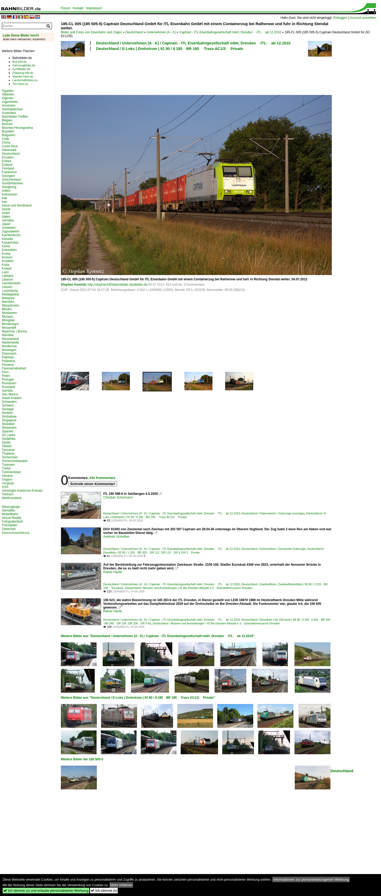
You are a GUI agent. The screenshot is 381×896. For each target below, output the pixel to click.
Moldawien (9, 313)
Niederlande (10, 342)
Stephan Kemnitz (74, 284)
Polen (6, 376)
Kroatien (8, 261)
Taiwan (7, 446)
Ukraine (7, 476)
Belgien (7, 120)
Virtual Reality (11, 518)
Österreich (9, 353)
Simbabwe (9, 416)
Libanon (7, 279)
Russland (8, 387)
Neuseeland (10, 339)
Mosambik (9, 328)
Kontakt (78, 8)
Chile (5, 139)
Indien (6, 191)
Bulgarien (8, 135)
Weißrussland (11, 498)
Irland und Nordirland (16, 205)
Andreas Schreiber (116, 536)
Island (6, 209)
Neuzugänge (11, 507)
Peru (5, 372)
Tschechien (10, 457)
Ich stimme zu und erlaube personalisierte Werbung (45, 891)
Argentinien (10, 102)
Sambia (7, 390)
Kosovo (7, 257)
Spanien (7, 431)
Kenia (6, 246)
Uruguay (8, 483)
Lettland (7, 276)
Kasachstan (10, 242)
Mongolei (8, 320)
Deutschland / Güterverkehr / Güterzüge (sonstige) (273, 513)
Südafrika (8, 439)
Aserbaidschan (12, 109)
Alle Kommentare (102, 478)
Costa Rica (9, 146)
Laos (5, 272)
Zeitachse (9, 529)
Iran (4, 202)
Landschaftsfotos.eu (25, 80)
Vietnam (7, 494)
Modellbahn (10, 514)
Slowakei (8, 424)
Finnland (8, 168)
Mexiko (7, 309)
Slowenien (9, 427)
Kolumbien (9, 250)
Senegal (7, 409)
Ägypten (7, 91)
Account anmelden (363, 18)
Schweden (9, 402)
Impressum (94, 8)
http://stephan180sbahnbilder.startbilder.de (117, 284)
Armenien (8, 105)
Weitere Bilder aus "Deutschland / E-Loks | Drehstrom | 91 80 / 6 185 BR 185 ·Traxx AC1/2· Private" (138, 698)
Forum (65, 8)
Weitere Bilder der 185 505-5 (82, 759)
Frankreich (9, 172)
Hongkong (9, 187)
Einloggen (340, 18)
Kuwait (6, 268)
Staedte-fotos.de (22, 76)
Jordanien (9, 228)
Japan (6, 224)
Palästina (8, 361)
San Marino (10, 394)
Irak (4, 198)
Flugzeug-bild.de (22, 72)
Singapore (9, 420)
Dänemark (9, 150)
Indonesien (9, 194)
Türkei (6, 468)
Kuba (5, 265)
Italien (6, 216)
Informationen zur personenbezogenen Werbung (311, 879)
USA (5, 487)
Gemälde (8, 510)
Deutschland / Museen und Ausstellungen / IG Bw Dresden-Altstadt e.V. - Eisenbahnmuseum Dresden (188, 587)
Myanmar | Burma (14, 331)
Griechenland (11, 179)
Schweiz (8, 405)
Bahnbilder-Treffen (15, 116)
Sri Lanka (8, 435)
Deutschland (134, 32)
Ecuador (8, 157)
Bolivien (7, 124)
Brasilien (8, 131)
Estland (7, 165)
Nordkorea (9, 346)
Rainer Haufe (112, 572)
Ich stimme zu (104, 891)
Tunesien (8, 465)
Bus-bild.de (19, 61)
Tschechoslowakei (15, 461)
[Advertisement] (196, 72)
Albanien (8, 94)
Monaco (7, 316)
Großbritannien (12, 183)
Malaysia (8, 298)
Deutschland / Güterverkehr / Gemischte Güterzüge (274, 548)
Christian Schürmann (118, 497)
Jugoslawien (10, 231)
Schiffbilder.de (21, 69)
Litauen (7, 287)
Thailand (8, 453)
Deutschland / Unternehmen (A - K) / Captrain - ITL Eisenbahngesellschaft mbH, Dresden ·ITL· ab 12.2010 (193, 43)
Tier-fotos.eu (20, 83)
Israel (6, 213)
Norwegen (9, 350)
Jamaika (8, 220)
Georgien (8, 176)
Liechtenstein (11, 283)
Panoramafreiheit (14, 368)
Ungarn (7, 479)
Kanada (7, 239)
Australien (9, 113)
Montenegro (10, 324)
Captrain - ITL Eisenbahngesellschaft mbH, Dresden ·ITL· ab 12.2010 (230, 32)
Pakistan (8, 357)
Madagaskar (10, 294)
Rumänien (9, 383)
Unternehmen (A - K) (161, 32)
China (6, 142)
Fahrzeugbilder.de (23, 65)
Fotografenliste (12, 521)
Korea (6, 253)
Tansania (8, 450)
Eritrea (6, 161)
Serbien (7, 413)
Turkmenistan (11, 472)
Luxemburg (10, 290)
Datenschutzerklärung (15, 532)
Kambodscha (11, 235)
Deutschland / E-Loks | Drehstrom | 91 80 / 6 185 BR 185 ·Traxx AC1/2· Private (169, 49)
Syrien (6, 442)
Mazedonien (10, 305)
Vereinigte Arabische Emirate (22, 490)
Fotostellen (9, 525)
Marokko (8, 302)
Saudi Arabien (12, 398)
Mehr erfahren (121, 885)
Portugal (8, 379)
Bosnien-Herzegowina (17, 128)
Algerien (7, 98)
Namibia (7, 335)
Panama (8, 365)
